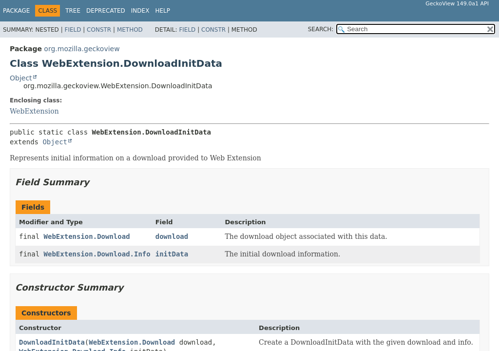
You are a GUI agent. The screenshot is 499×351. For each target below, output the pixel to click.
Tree (72, 10)
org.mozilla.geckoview (81, 49)
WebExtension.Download (87, 236)
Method (130, 29)
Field (72, 29)
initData (171, 254)
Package (16, 10)
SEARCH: (321, 29)
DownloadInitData (52, 342)
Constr (99, 29)
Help (162, 10)
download (171, 236)
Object (21, 78)
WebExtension (34, 111)
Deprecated (105, 10)
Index (140, 10)
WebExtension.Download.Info (97, 254)
